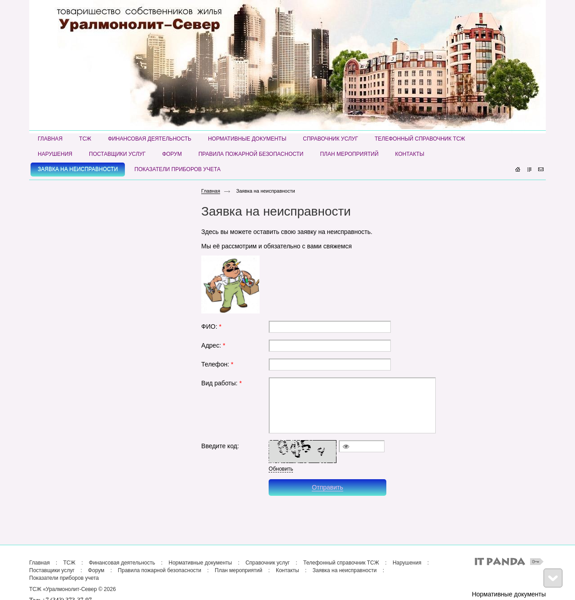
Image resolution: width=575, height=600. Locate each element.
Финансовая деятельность (122, 563)
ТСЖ (69, 563)
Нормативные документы (200, 563)
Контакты (287, 570)
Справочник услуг (267, 563)
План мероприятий (238, 570)
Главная (210, 191)
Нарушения (407, 563)
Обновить (281, 469)
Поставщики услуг (52, 570)
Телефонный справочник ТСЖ (341, 563)
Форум (96, 570)
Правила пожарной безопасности (159, 570)
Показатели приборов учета (64, 578)
